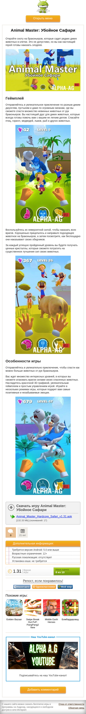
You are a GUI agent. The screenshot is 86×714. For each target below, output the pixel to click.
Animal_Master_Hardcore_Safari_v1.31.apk (44, 516)
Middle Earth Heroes (51, 620)
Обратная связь (76, 708)
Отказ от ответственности (71, 704)
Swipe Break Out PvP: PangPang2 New (32, 623)
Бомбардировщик (71, 619)
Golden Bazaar (14, 619)
